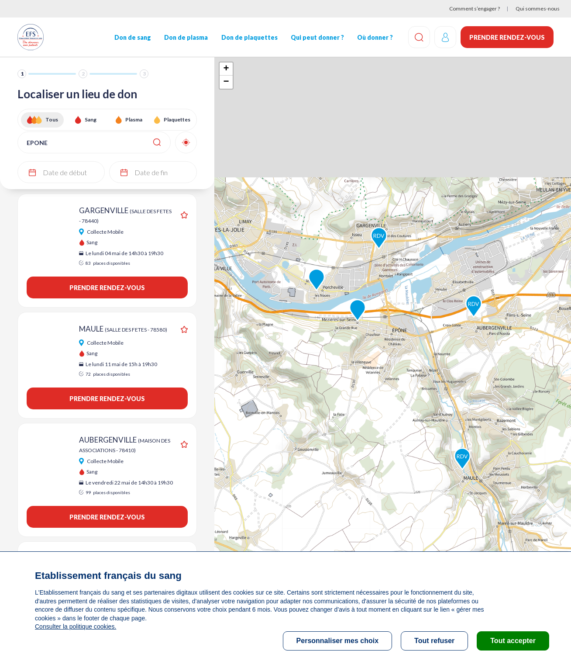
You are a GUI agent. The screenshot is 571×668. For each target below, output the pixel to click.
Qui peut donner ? (317, 37)
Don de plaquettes (249, 37)
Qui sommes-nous (538, 8)
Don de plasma (186, 37)
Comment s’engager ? (474, 8)
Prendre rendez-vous (507, 37)
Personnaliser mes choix (337, 640)
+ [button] (226, 69)
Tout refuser (434, 640)
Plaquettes (177, 119)
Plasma (133, 119)
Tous (51, 119)
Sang (90, 119)
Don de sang (132, 37)
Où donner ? (375, 37)
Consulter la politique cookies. (75, 626)
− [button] (226, 82)
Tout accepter (513, 640)
